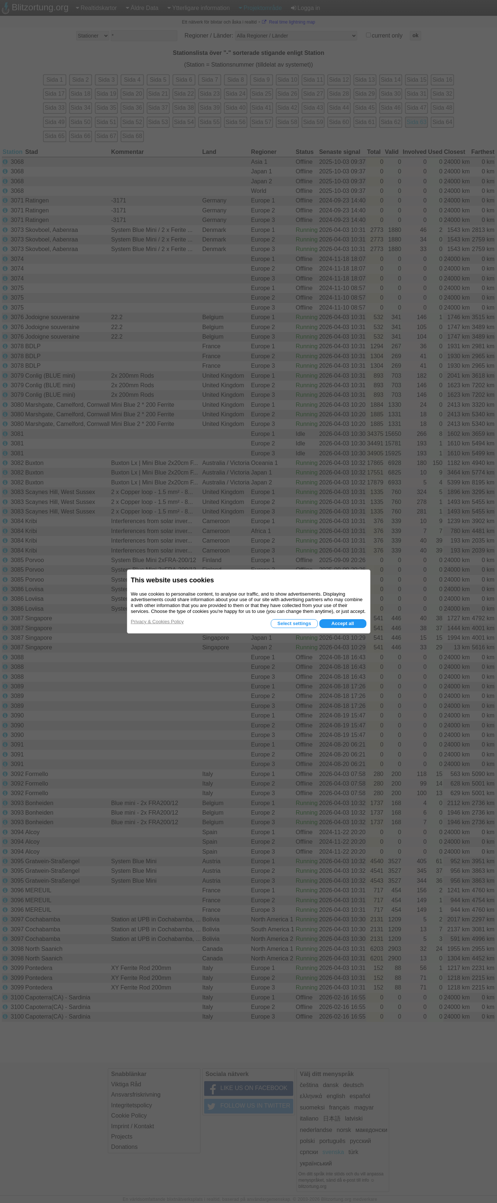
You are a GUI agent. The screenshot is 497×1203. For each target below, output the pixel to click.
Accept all (342, 623)
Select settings (294, 623)
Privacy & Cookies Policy (157, 621)
